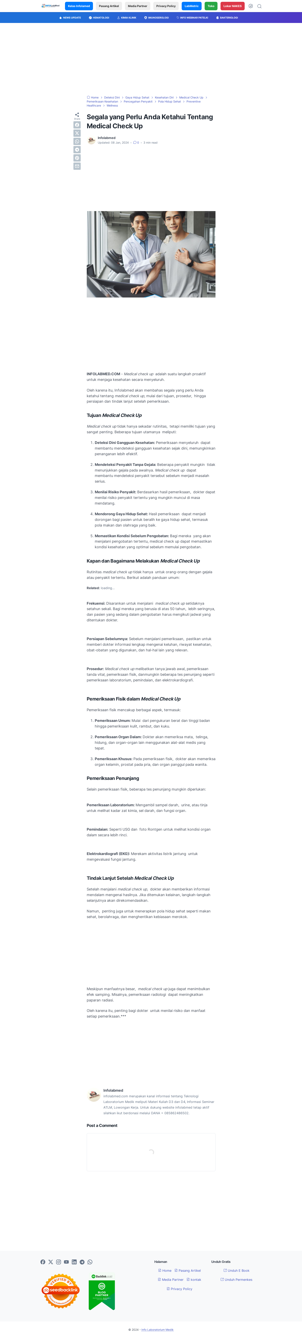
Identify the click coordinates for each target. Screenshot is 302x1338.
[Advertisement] (151, 59)
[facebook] (77, 125)
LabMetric (192, 6)
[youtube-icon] (66, 1262)
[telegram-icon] (82, 1262)
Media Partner (137, 6)
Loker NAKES (233, 6)
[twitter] (77, 133)
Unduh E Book (236, 1271)
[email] (77, 166)
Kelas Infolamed (79, 6)
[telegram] (77, 149)
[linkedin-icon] (74, 1262)
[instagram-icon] (58, 1262)
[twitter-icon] (50, 1262)
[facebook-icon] (42, 1262)
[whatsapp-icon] (90, 1262)
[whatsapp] (77, 141)
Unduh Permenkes (236, 1280)
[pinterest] (77, 158)
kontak (194, 1280)
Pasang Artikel (109, 6)
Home (164, 1271)
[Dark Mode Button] (250, 6)
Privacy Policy (166, 6)
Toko (211, 6)
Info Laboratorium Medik (157, 1329)
